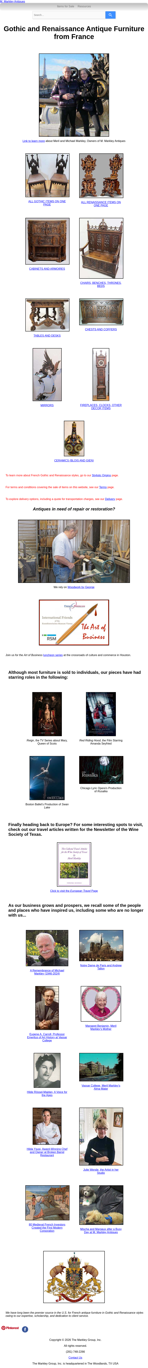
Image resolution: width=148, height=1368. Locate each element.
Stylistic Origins (101, 475)
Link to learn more (34, 140)
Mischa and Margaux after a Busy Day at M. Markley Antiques (101, 1231)
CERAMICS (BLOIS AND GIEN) (74, 460)
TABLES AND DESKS (47, 335)
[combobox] (68, 15)
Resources (84, 6)
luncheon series (53, 655)
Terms (103, 487)
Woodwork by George (81, 587)
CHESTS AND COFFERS (101, 329)
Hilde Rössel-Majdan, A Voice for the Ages (47, 1094)
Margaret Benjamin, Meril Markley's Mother (101, 1027)
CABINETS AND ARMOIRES (47, 268)
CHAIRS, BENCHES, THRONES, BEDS (101, 284)
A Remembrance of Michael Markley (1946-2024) (47, 972)
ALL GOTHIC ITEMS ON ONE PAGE (47, 203)
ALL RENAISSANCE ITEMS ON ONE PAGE (101, 204)
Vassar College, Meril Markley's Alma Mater (101, 1087)
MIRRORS (47, 405)
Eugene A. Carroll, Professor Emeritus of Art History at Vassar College (47, 1037)
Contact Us (75, 1357)
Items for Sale (65, 6)
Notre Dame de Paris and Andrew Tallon (101, 967)
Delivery (110, 499)
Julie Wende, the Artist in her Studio (100, 1171)
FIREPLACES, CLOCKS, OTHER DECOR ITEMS (101, 407)
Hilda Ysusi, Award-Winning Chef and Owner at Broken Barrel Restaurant (47, 1152)
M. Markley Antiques (12, 1)
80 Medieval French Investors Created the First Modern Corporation (47, 1227)
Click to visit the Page (74, 890)
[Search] (110, 15)
